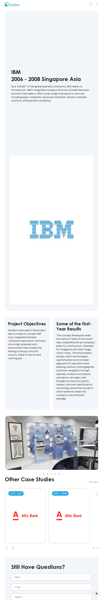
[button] (44, 474)
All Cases (93, 481)
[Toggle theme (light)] (96, 593)
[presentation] (6, 548)
